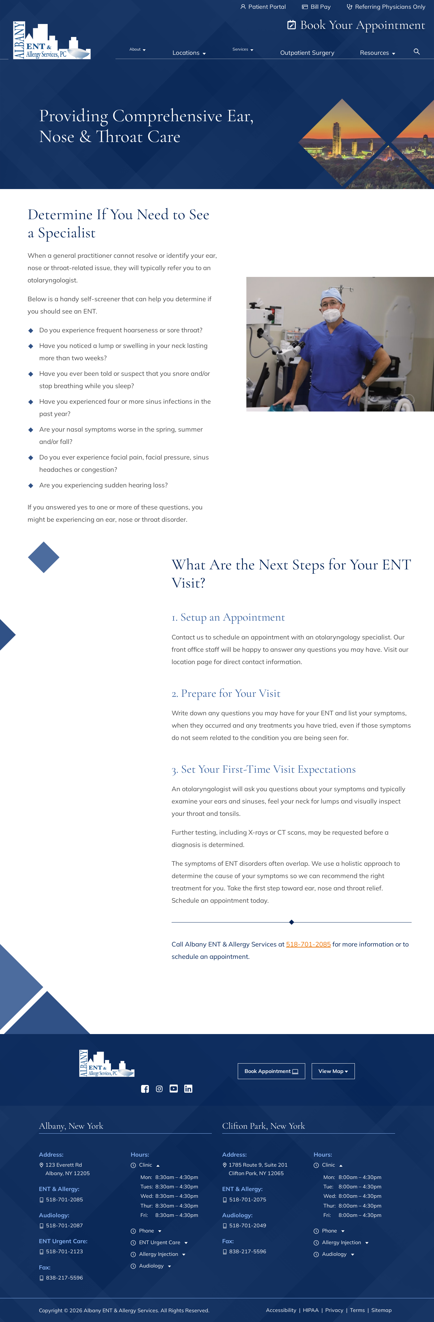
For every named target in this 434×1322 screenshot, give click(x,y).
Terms (357, 1310)
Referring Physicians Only (386, 6)
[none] (139, 48)
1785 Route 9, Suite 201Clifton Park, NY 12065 (255, 1168)
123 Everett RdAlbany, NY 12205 (64, 1168)
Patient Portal (263, 6)
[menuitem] (139, 48)
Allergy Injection (154, 1254)
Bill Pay (316, 6)
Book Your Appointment (356, 24)
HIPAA (311, 1310)
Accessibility (281, 1310)
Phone (142, 1230)
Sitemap (381, 1310)
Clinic (141, 1164)
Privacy (334, 1310)
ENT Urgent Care (155, 1242)
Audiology (147, 1265)
